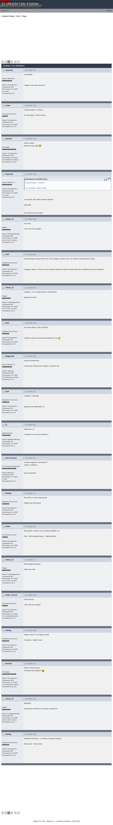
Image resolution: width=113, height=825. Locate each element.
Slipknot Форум (8, 16)
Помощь (109, 11)
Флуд (24, 16)
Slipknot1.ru (5, 11)
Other (18, 16)
